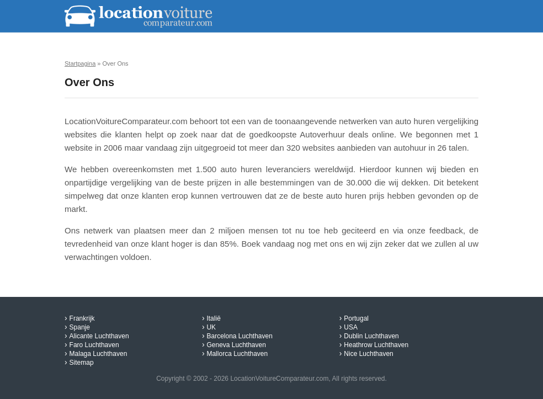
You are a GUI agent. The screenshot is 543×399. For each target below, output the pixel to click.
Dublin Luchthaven (371, 336)
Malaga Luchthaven (98, 354)
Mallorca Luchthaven (237, 354)
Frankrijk (82, 318)
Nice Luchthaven (368, 354)
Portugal (356, 318)
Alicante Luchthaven (99, 336)
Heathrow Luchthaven (376, 345)
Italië (213, 318)
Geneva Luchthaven (235, 345)
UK (211, 327)
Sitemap (82, 362)
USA (351, 327)
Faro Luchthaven (94, 345)
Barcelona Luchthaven (239, 336)
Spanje (80, 327)
